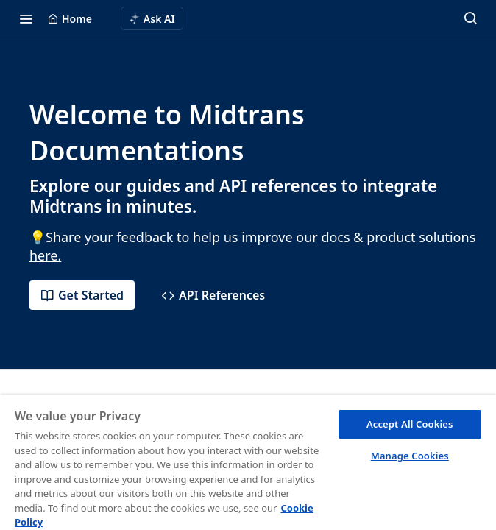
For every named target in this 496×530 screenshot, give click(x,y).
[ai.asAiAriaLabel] (152, 18)
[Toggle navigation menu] (26, 18)
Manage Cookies (410, 455)
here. (45, 255)
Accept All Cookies (409, 424)
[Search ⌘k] (470, 18)
